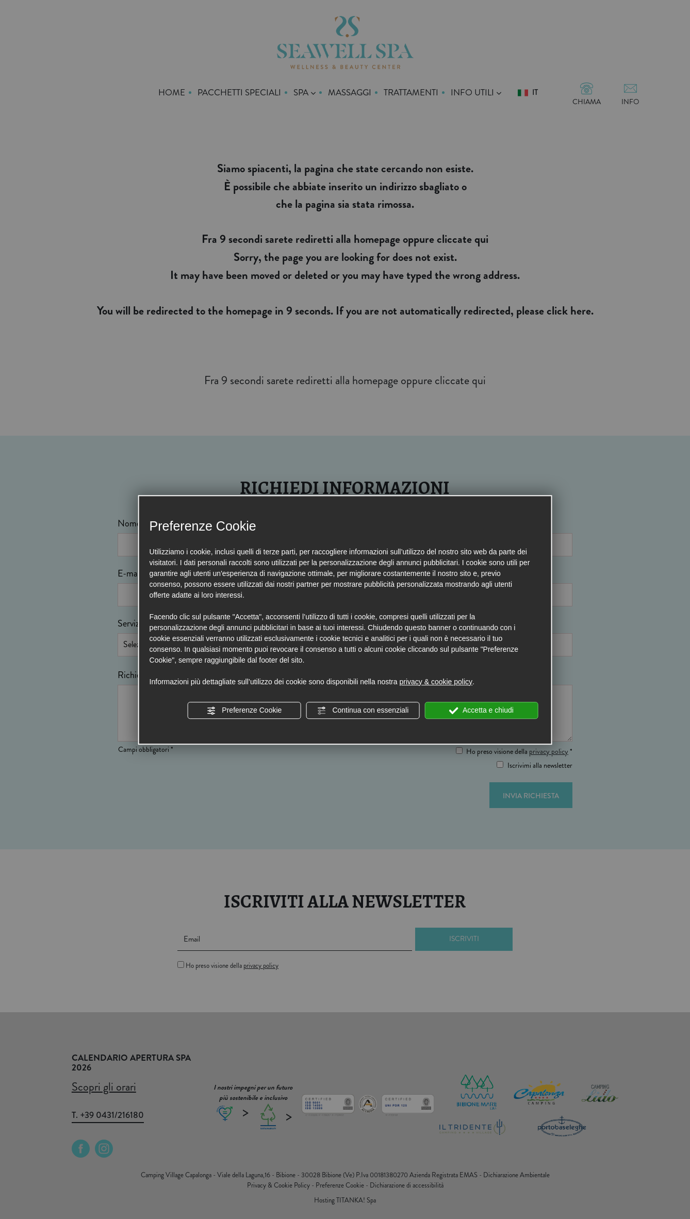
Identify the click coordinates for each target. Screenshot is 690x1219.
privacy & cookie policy (435, 682)
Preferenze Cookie (244, 710)
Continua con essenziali (363, 710)
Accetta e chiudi (481, 710)
